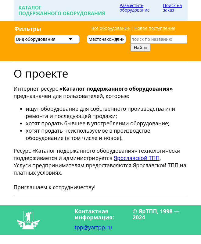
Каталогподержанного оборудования (62, 10)
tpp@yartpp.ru (93, 227)
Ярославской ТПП (137, 158)
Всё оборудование (111, 28)
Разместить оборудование (135, 7)
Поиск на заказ (172, 7)
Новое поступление (154, 28)
